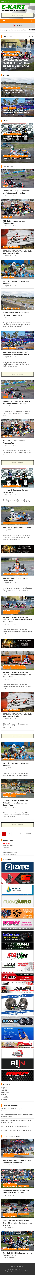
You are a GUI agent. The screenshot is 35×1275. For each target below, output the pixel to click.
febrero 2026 (5, 1095)
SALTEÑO (11, 277)
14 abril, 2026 (7, 1227)
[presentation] (29, 36)
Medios (6, 75)
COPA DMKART (7, 52)
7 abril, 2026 (6, 1257)
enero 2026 (4, 1097)
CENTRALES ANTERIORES (10, 1153)
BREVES (5, 186)
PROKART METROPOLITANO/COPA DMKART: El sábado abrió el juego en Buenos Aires (17, 675)
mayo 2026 (4, 1088)
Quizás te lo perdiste (11, 1136)
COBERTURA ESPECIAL (9, 665)
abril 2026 (4, 1090)
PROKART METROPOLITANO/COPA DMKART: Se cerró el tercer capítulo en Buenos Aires (17, 61)
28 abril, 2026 (7, 1195)
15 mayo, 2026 (7, 255)
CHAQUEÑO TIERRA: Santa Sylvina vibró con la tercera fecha (16, 91)
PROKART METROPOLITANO (10, 54)
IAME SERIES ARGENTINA (10, 1186)
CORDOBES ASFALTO (14, 246)
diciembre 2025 (6, 1099)
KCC (10, 216)
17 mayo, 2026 (7, 68)
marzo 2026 (5, 1092)
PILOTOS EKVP (17, 133)
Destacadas (8, 36)
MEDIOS (17, 88)
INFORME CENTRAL (23, 1153)
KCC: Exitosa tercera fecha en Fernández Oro (15, 1126)
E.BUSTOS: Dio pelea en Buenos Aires (17, 158)
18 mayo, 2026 (7, 94)
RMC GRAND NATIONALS (9, 1216)
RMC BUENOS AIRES (8, 1156)
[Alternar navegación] (3, 21)
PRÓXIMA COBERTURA (9, 796)
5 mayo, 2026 (7, 1165)
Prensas (6, 121)
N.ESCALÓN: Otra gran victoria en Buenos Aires (16, 1130)
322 (20, 834)
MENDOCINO (12, 108)
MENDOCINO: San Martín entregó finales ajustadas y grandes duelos (16, 111)
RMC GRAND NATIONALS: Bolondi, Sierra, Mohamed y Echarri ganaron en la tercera (17, 1223)
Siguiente (28, 834)
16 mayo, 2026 (7, 679)
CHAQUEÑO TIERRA (8, 88)
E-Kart (14, 68)
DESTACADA (16, 52)
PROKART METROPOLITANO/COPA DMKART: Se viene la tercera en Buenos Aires (16, 803)
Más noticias (8, 166)
